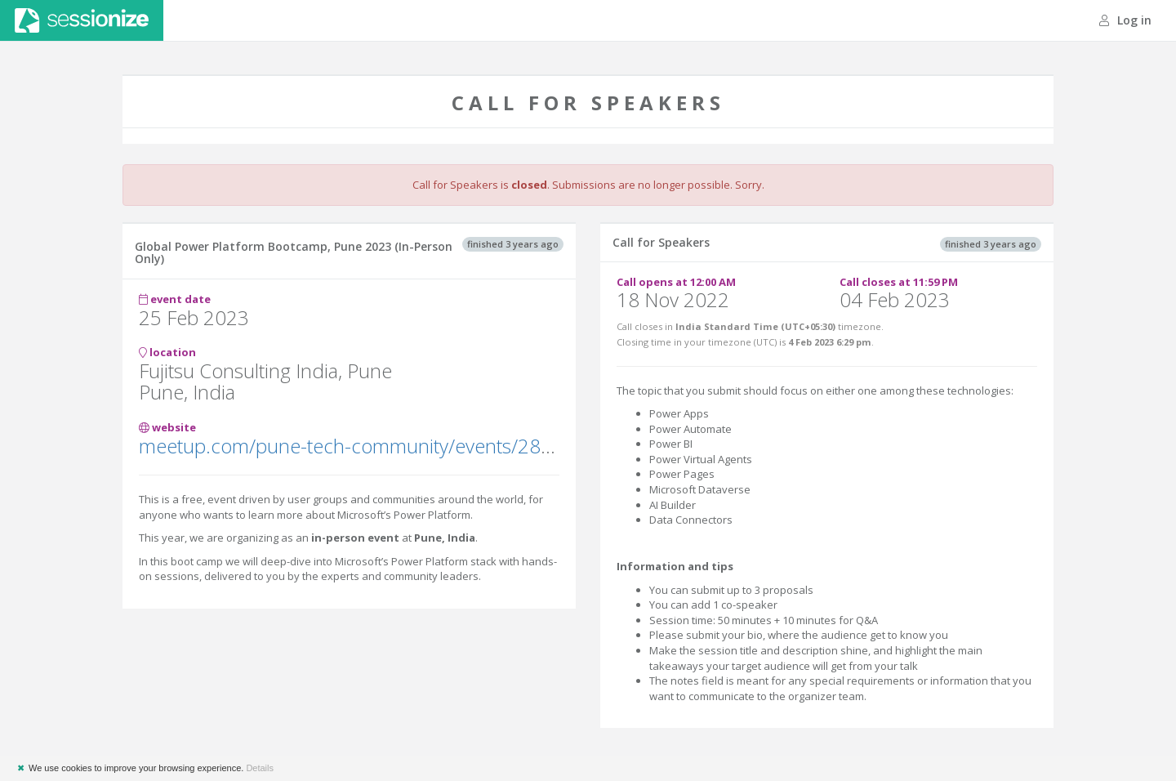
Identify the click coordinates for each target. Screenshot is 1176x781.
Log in (1125, 20)
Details (260, 768)
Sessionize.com (81, 20)
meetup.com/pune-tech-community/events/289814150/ (383, 445)
